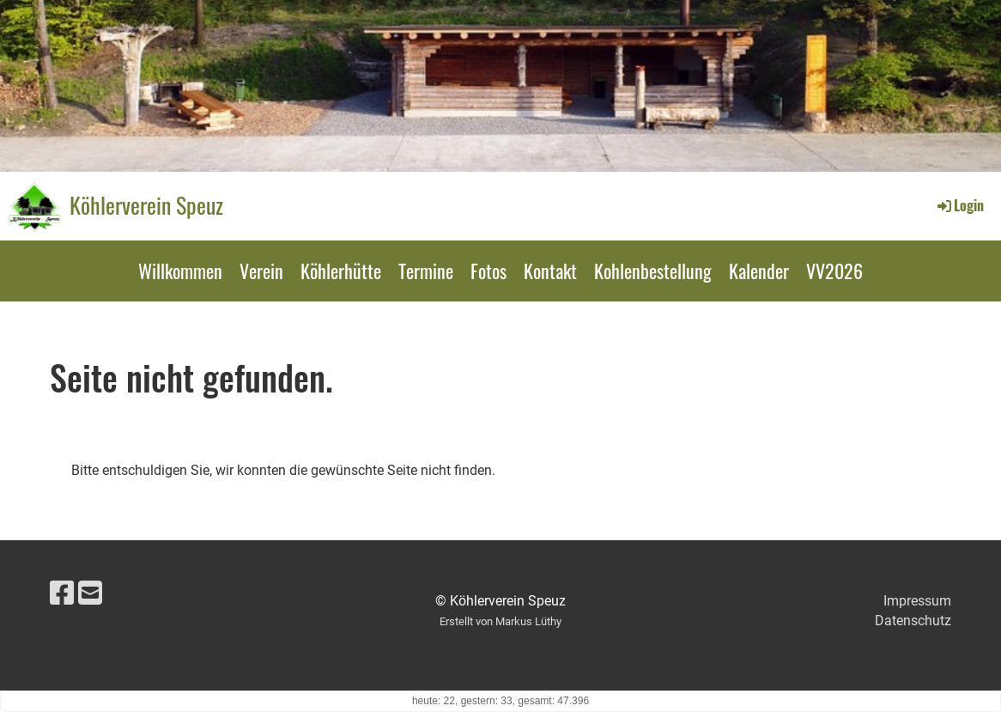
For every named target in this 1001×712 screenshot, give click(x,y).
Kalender (759, 270)
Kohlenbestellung (653, 270)
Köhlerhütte (340, 270)
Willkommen (180, 270)
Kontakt (550, 270)
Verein (261, 270)
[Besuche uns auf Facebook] (62, 593)
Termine (425, 270)
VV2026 (834, 270)
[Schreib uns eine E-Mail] (90, 593)
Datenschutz (913, 620)
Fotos (488, 270)
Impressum (917, 601)
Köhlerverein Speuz (146, 205)
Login (959, 205)
